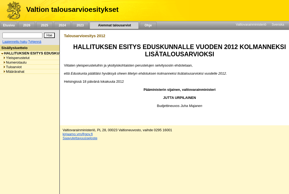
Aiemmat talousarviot (114, 25)
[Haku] (22, 35)
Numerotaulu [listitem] (14, 62)
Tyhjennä (34, 42)
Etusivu (9, 25)
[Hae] (49, 35)
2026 (26, 25)
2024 (62, 25)
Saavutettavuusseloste (80, 138)
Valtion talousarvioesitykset (72, 9)
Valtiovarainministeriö (251, 24)
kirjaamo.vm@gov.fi (78, 134)
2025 (44, 25)
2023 (80, 25)
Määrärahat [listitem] (13, 72)
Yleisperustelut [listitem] (16, 58)
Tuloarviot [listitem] (12, 67)
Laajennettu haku (14, 42)
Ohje (148, 25)
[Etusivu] (11, 10)
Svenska (278, 24)
